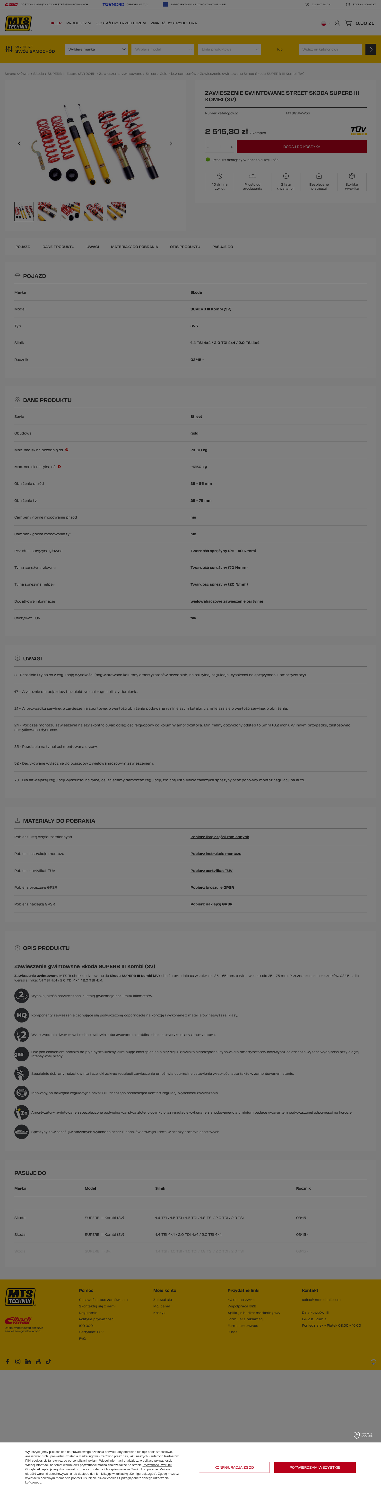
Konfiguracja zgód (234, 1467)
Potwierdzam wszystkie (315, 1467)
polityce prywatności (157, 1460)
